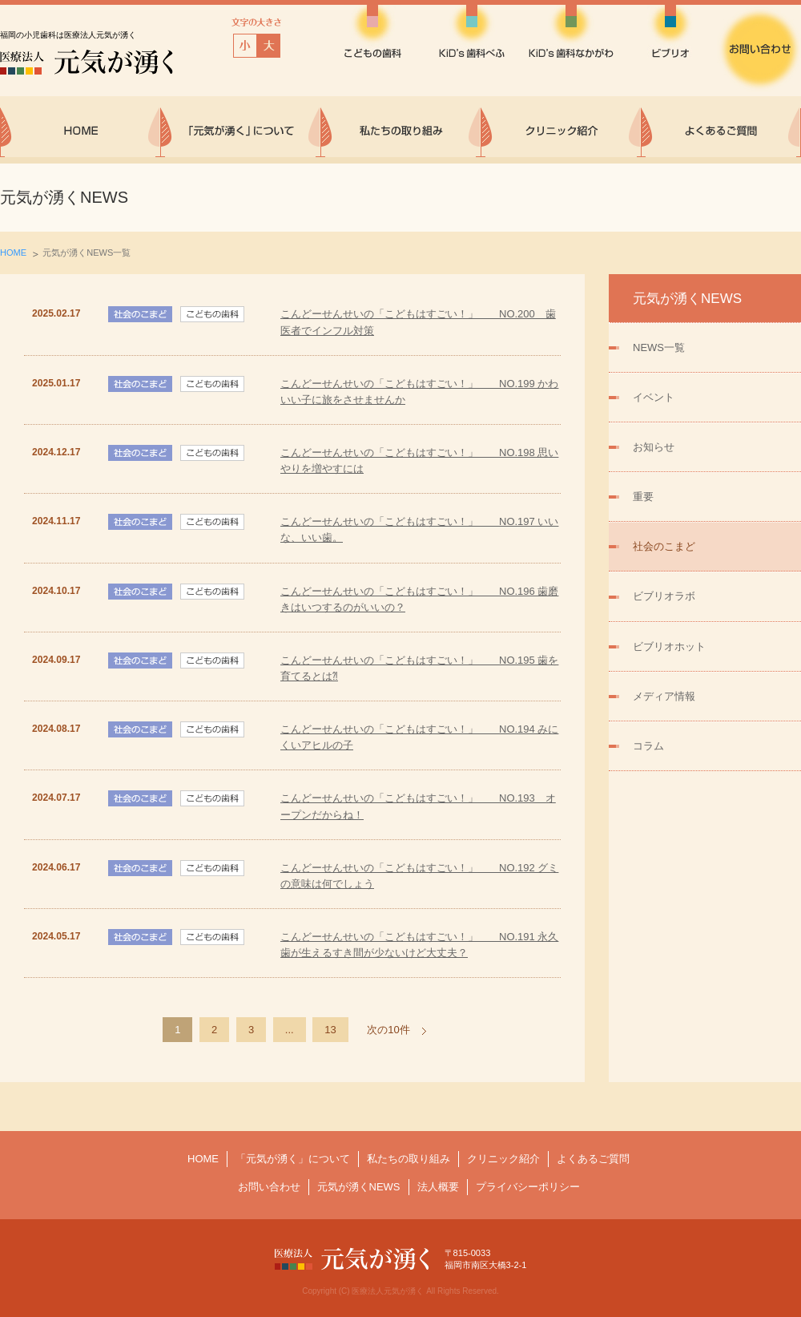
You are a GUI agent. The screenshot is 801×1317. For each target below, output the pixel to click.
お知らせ (653, 447)
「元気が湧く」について (292, 1159)
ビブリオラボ (664, 596)
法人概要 (438, 1187)
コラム (648, 746)
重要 (643, 497)
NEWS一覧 (659, 347)
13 (330, 1030)
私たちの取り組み (408, 1159)
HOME (13, 252)
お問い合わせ (269, 1187)
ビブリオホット (669, 646)
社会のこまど (664, 546)
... (289, 1030)
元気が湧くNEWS (358, 1187)
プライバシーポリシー (528, 1187)
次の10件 (388, 1030)
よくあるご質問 (593, 1159)
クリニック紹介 (503, 1159)
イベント (653, 397)
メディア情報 (664, 696)
